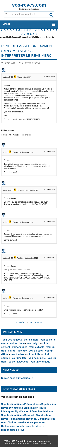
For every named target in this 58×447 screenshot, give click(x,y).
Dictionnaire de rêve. (13, 430)
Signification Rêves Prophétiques (34, 411)
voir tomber (17, 354)
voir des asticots (12, 339)
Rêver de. (31, 419)
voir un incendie (17, 350)
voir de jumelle (37, 358)
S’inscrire (20, 322)
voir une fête (19, 358)
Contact (35, 443)
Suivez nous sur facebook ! (17, 378)
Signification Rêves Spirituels (18, 415)
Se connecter (36, 322)
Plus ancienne (26, 135)
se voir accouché (18, 361)
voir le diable (36, 347)
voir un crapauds (40, 361)
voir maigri (33, 343)
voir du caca (36, 350)
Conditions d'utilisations (16, 443)
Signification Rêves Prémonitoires (21, 404)
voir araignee (19, 347)
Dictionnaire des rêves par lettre (26, 422)
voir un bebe (17, 343)
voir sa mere (31, 339)
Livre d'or (46, 443)
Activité (4, 135)
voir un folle (33, 354)
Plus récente (14, 135)
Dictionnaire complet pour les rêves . (22, 426)
